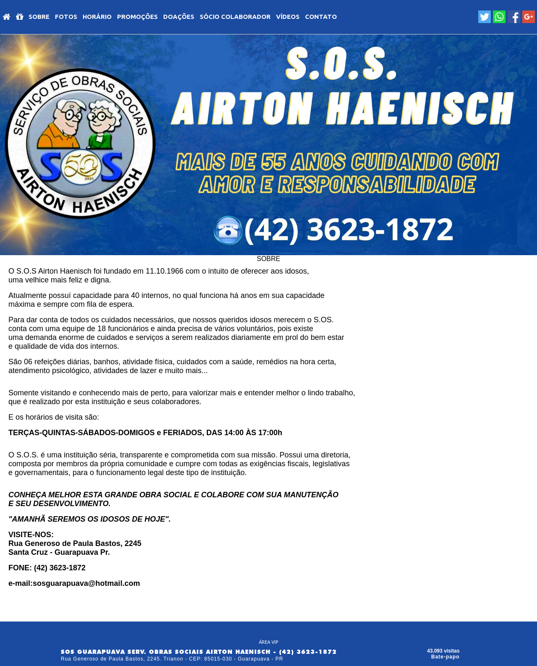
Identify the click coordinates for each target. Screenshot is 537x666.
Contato (321, 16)
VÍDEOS (288, 16)
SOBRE (39, 16)
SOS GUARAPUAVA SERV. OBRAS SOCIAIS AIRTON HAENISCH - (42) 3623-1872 (199, 651)
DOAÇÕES (178, 16)
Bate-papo (445, 657)
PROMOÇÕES (137, 16)
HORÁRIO (97, 16)
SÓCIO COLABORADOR (235, 16)
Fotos (66, 16)
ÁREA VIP (268, 642)
